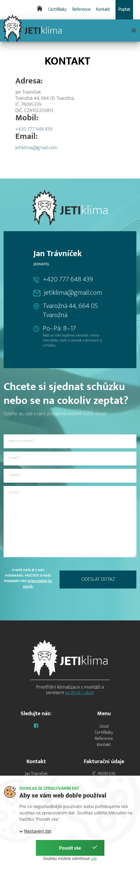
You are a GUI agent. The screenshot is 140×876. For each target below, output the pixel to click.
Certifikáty (57, 10)
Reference (81, 10)
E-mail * (14, 458)
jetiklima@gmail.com (36, 148)
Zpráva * (15, 492)
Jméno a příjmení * (22, 441)
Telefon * (15, 475)
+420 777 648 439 (33, 129)
